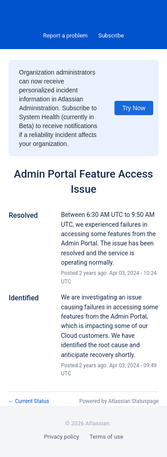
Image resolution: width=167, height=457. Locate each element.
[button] (111, 35)
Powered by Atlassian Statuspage (119, 401)
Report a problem (65, 35)
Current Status (28, 401)
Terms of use (106, 436)
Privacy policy (61, 436)
